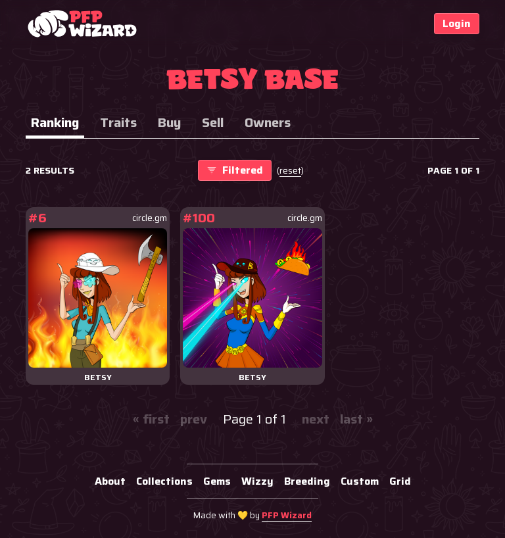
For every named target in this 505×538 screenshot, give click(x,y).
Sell (213, 122)
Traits (118, 122)
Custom (360, 481)
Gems (217, 481)
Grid (400, 481)
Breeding (307, 481)
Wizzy (257, 481)
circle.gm (149, 218)
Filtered (234, 170)
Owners (268, 122)
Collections (164, 481)
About (110, 481)
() (290, 170)
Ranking (55, 122)
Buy (169, 122)
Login (457, 23)
